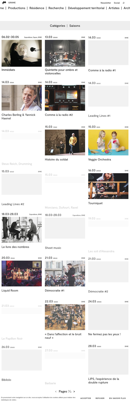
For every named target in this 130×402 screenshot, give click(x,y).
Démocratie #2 (98, 296)
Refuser (100, 398)
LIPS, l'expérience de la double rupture (103, 382)
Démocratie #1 (54, 292)
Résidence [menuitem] (36, 8)
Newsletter (106, 2)
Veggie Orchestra (99, 161)
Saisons (74, 25)
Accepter (86, 398)
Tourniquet (95, 205)
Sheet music (53, 252)
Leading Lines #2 (13, 208)
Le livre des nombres (15, 249)
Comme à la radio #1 (102, 72)
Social (117, 2)
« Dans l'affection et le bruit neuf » (63, 338)
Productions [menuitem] (16, 8)
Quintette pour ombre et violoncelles (61, 72)
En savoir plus (117, 398)
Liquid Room (10, 292)
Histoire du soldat (56, 161)
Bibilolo (6, 384)
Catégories (57, 25)
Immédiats (8, 70)
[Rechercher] (123, 2)
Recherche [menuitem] (56, 8)
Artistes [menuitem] (114, 8)
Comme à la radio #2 (59, 117)
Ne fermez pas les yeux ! (104, 336)
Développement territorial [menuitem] (86, 8)
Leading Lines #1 (99, 120)
